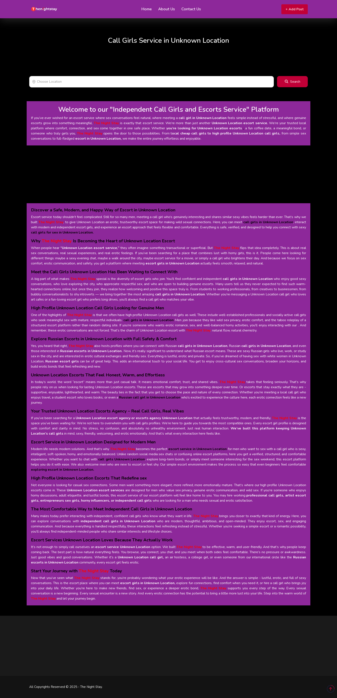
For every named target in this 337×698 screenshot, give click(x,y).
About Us (166, 9)
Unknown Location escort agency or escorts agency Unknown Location (134, 418)
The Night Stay (106, 123)
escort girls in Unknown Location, (147, 583)
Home (146, 9)
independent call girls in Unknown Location (118, 521)
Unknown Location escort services (95, 490)
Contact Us (191, 9)
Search (292, 81)
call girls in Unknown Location (248, 278)
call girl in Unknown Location (203, 118)
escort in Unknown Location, (98, 138)
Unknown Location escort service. (240, 123)
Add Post (294, 9)
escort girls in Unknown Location (172, 263)
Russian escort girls (62, 361)
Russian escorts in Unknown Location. (91, 351)
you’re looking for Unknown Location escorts (204, 128)
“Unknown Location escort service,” (89, 248)
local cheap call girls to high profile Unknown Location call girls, (225, 133)
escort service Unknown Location (122, 547)
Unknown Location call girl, (141, 557)
